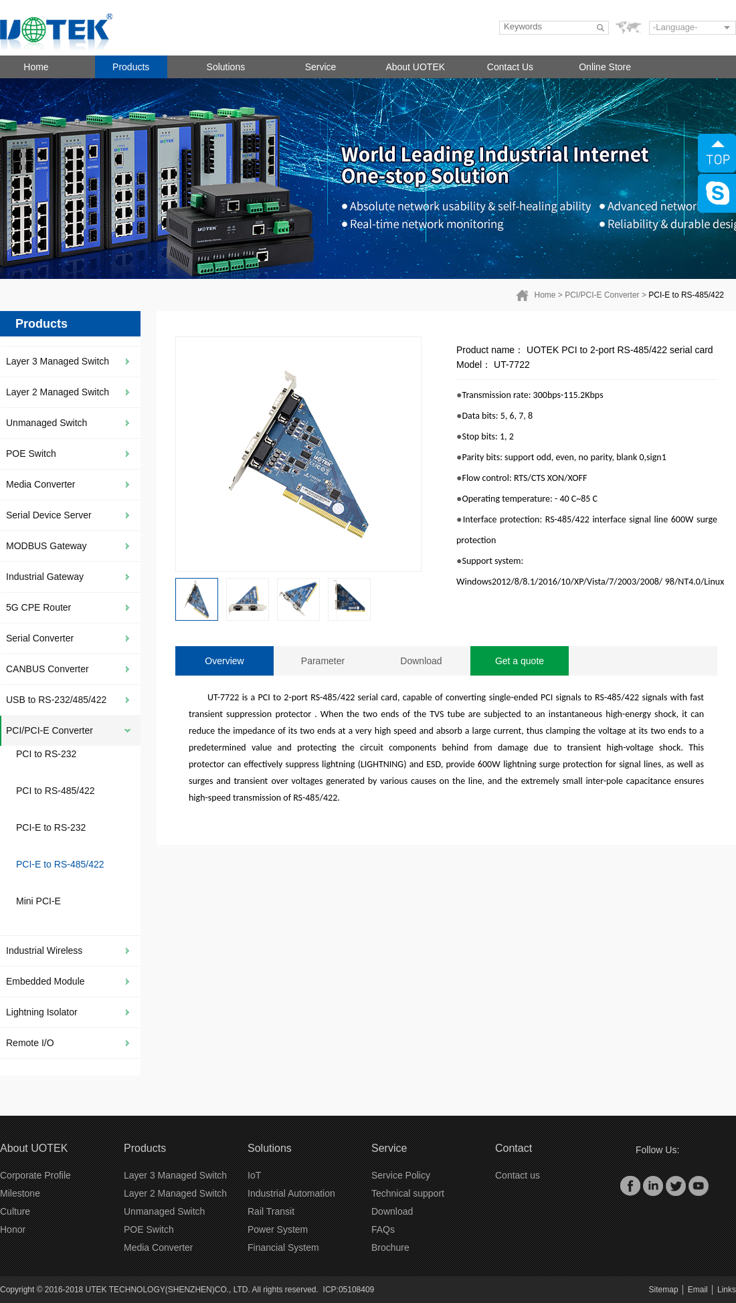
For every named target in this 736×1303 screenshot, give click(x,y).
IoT (254, 1175)
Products (130, 67)
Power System (278, 1229)
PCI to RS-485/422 (55, 790)
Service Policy (400, 1175)
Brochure (390, 1247)
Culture (15, 1211)
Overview (224, 661)
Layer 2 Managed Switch (57, 392)
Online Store (605, 67)
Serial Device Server (49, 515)
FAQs (383, 1229)
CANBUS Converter (47, 669)
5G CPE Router (38, 607)
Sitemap (663, 1289)
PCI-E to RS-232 (51, 827)
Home (35, 67)
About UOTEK (415, 67)
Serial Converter (40, 638)
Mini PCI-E (38, 901)
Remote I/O (30, 1042)
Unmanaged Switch (46, 422)
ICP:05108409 (349, 1289)
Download (421, 661)
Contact (513, 1148)
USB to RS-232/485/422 (56, 699)
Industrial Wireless (44, 950)
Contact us (517, 1175)
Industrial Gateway (45, 576)
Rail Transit (271, 1211)
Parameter (323, 661)
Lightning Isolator (42, 1012)
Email (698, 1289)
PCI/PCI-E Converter (602, 295)
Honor (12, 1229)
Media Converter (41, 484)
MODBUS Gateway (46, 545)
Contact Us (510, 67)
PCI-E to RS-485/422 (686, 295)
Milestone (20, 1193)
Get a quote (519, 661)
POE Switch (31, 453)
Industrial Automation (291, 1193)
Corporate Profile (35, 1175)
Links (726, 1289)
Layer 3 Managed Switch (57, 361)
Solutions (226, 67)
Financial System (283, 1247)
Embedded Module (45, 981)
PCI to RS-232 (46, 753)
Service (321, 67)
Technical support (407, 1193)
